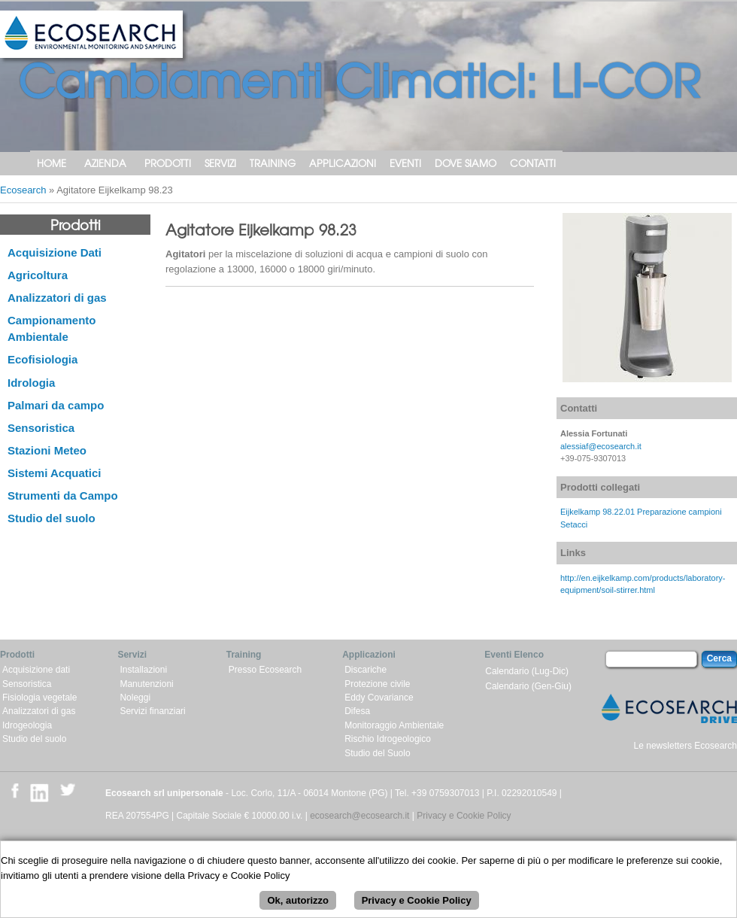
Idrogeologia (27, 725)
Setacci (573, 524)
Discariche (365, 669)
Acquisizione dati (36, 669)
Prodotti (167, 163)
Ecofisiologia (42, 359)
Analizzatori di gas (57, 297)
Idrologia (31, 382)
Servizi (220, 163)
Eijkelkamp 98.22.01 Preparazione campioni (641, 511)
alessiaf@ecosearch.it (600, 446)
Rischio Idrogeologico (387, 739)
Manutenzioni (146, 684)
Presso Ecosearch (265, 669)
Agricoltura (38, 275)
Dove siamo (465, 163)
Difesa (357, 711)
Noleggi (135, 697)
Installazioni (143, 669)
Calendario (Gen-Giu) (528, 686)
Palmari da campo (56, 405)
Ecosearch (23, 190)
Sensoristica (41, 427)
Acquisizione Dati (55, 252)
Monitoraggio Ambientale (394, 725)
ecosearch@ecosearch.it (359, 815)
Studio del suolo (52, 518)
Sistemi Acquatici (54, 473)
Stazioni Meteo (47, 450)
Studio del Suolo (377, 753)
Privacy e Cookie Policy (464, 815)
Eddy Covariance (378, 697)
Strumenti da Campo (63, 495)
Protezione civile (377, 684)
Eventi (405, 163)
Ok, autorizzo (298, 906)
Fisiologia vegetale (39, 697)
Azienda (105, 163)
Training (273, 163)
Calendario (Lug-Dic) (527, 671)
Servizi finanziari (152, 711)
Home (51, 163)
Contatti (533, 163)
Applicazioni (342, 163)
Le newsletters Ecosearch (685, 745)
